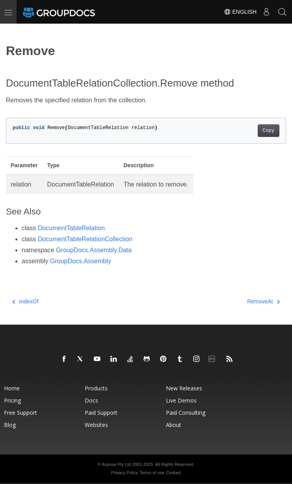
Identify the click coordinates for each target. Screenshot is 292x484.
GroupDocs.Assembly (80, 261)
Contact (173, 472)
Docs (91, 400)
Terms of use (151, 472)
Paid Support (101, 412)
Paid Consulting (185, 412)
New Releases (184, 388)
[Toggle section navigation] (12, 30)
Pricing (12, 400)
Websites (96, 425)
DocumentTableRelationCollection (85, 239)
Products (96, 388)
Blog (10, 425)
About (173, 425)
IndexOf (25, 301)
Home (12, 388)
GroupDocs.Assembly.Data (94, 250)
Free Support (20, 412)
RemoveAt (263, 301)
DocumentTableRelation (71, 228)
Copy (268, 130)
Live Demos (181, 400)
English (240, 11)
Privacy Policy (124, 472)
